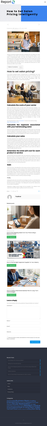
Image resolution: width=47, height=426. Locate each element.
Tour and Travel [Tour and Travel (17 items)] (12, 409)
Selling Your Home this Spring (14, 363)
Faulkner (16, 28)
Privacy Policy (11, 392)
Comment (10, 305)
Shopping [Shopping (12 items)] (10, 407)
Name (8, 320)
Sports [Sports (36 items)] (15, 407)
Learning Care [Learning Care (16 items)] (11, 406)
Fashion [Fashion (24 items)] (29, 402)
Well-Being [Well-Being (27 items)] (36, 409)
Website (9, 332)
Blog (9, 386)
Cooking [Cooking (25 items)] (33, 401)
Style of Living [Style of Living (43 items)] (23, 407)
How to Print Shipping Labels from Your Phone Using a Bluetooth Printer (21, 233)
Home (9, 383)
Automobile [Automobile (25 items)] (11, 401)
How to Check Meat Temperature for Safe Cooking (19, 374)
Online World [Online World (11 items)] (20, 406)
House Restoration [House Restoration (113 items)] (21, 404)
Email (8, 326)
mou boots (21, 120)
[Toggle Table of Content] (20, 67)
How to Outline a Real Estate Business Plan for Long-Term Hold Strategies (22, 291)
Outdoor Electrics (12, 371)
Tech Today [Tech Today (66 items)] (35, 407)
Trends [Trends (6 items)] (19, 409)
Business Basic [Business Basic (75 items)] (22, 400)
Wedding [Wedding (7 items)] (29, 409)
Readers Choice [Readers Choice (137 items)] (32, 405)
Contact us (10, 389)
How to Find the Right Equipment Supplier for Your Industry (23, 262)
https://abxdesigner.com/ (13, 122)
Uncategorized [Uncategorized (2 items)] (24, 409)
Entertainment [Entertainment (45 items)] (13, 402)
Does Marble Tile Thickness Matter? (16, 360)
